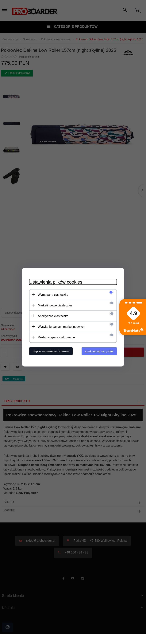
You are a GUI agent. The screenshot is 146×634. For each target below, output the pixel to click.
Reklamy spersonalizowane (56, 337)
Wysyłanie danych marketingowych (61, 326)
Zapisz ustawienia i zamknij (51, 351)
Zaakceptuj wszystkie (99, 351)
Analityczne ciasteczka (53, 315)
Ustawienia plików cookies (55, 281)
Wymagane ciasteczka (53, 294)
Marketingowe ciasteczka (55, 305)
